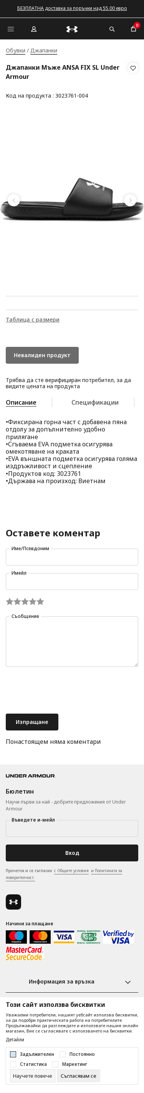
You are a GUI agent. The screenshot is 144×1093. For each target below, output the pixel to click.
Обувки (15, 50)
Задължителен (37, 1054)
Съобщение (25, 616)
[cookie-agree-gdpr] (78, 1075)
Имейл (19, 573)
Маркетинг (74, 1064)
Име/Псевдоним (30, 548)
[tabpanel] (72, 200)
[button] (133, 82)
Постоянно (82, 1054)
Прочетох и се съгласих (64, 874)
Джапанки (43, 50)
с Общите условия (71, 870)
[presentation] (64, 691)
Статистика (33, 1064)
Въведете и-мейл (33, 820)
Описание (21, 402)
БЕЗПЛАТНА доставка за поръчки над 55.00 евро (72, 8)
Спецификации (95, 402)
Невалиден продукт (42, 355)
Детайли (15, 1039)
